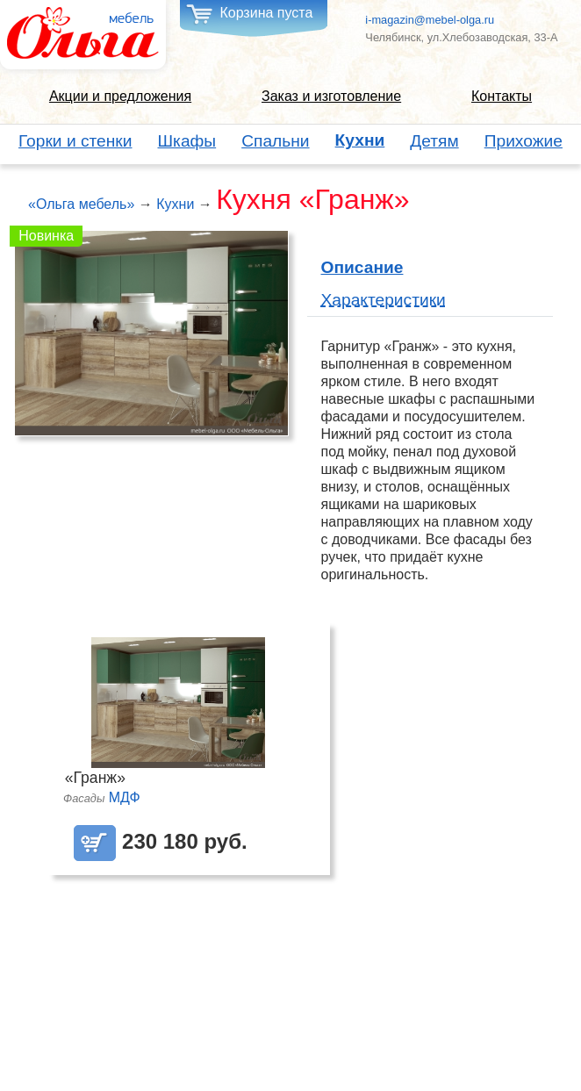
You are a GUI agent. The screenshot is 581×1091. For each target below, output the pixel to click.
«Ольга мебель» (81, 204)
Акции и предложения (120, 96)
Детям (434, 141)
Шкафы (187, 141)
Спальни (275, 141)
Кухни (360, 140)
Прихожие (523, 141)
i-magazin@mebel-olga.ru (429, 19)
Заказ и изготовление (331, 96)
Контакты (501, 96)
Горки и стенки (75, 141)
